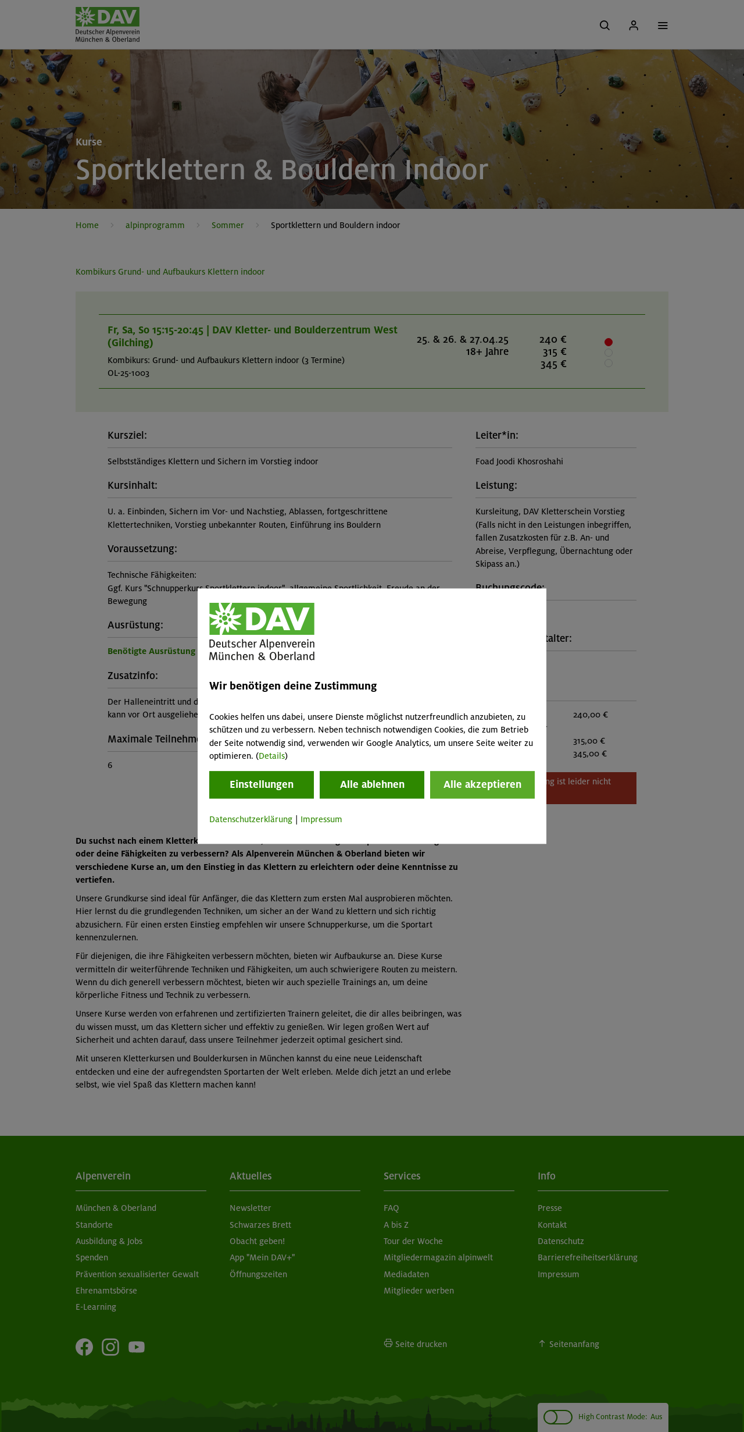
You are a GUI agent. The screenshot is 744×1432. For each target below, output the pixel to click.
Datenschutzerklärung (250, 820)
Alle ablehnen (372, 785)
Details (272, 756)
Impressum (321, 820)
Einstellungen (262, 785)
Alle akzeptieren (482, 785)
